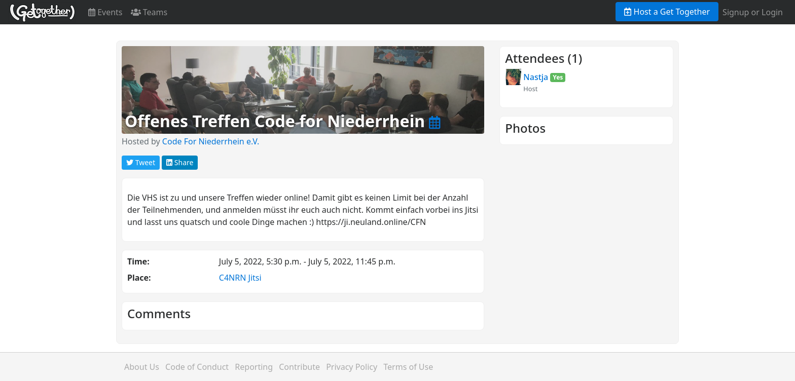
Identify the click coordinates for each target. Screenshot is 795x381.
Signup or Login (752, 12)
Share (179, 162)
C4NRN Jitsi (240, 277)
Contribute (299, 366)
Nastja (535, 77)
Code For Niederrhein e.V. (211, 141)
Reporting (254, 366)
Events (105, 12)
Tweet (140, 162)
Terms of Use (408, 366)
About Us (141, 366)
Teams (149, 12)
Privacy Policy (351, 366)
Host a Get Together (667, 11)
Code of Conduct (197, 366)
